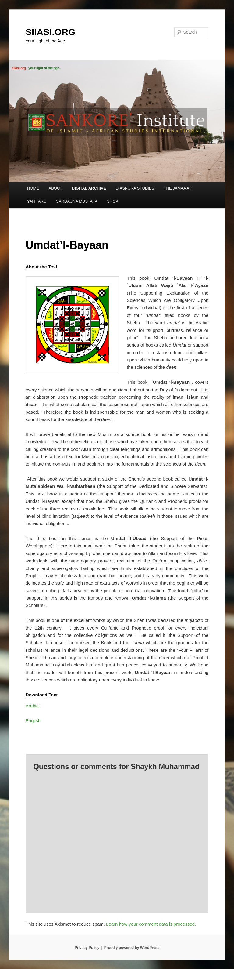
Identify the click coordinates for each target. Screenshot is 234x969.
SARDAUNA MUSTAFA (77, 201)
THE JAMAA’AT (178, 188)
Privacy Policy (87, 947)
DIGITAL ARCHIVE (89, 188)
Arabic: (33, 705)
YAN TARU (37, 201)
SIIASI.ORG (50, 32)
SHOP (112, 201)
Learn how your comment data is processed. (151, 924)
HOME (33, 188)
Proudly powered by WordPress (131, 947)
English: (34, 720)
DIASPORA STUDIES (135, 188)
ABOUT (55, 188)
